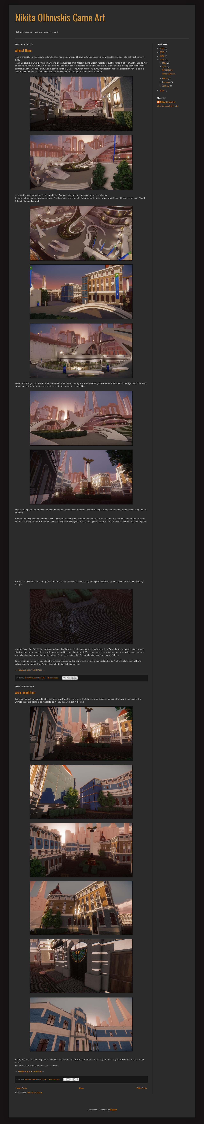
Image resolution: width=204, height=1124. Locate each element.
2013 (162, 90)
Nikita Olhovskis (167, 102)
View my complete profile (167, 106)
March (165, 78)
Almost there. (23, 50)
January (166, 86)
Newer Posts (21, 1088)
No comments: (53, 678)
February (166, 82)
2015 (162, 56)
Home (81, 1088)
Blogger (113, 1110)
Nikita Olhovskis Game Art (60, 17)
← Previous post (23, 670)
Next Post (38, 670)
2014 (162, 60)
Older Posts (142, 1088)
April (164, 67)
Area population (25, 692)
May (164, 63)
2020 (162, 48)
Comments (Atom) (34, 1093)
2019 (162, 52)
